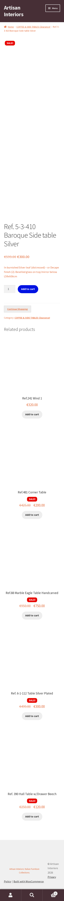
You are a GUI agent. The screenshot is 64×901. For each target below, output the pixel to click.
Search (32, 895)
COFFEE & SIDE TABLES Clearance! (33, 26)
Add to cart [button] (32, 414)
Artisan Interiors (13, 11)
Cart (50, 893)
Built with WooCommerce (28, 881)
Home (11, 26)
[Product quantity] (10, 289)
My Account (10, 895)
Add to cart (28, 289)
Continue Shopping (17, 309)
